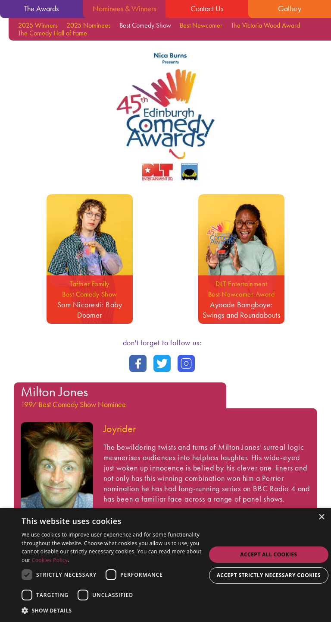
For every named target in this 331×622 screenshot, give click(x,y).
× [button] (321, 517)
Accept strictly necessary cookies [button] (269, 575)
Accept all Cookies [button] (268, 554)
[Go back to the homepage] (165, 183)
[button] (114, 610)
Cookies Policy (50, 560)
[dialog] (165, 565)
